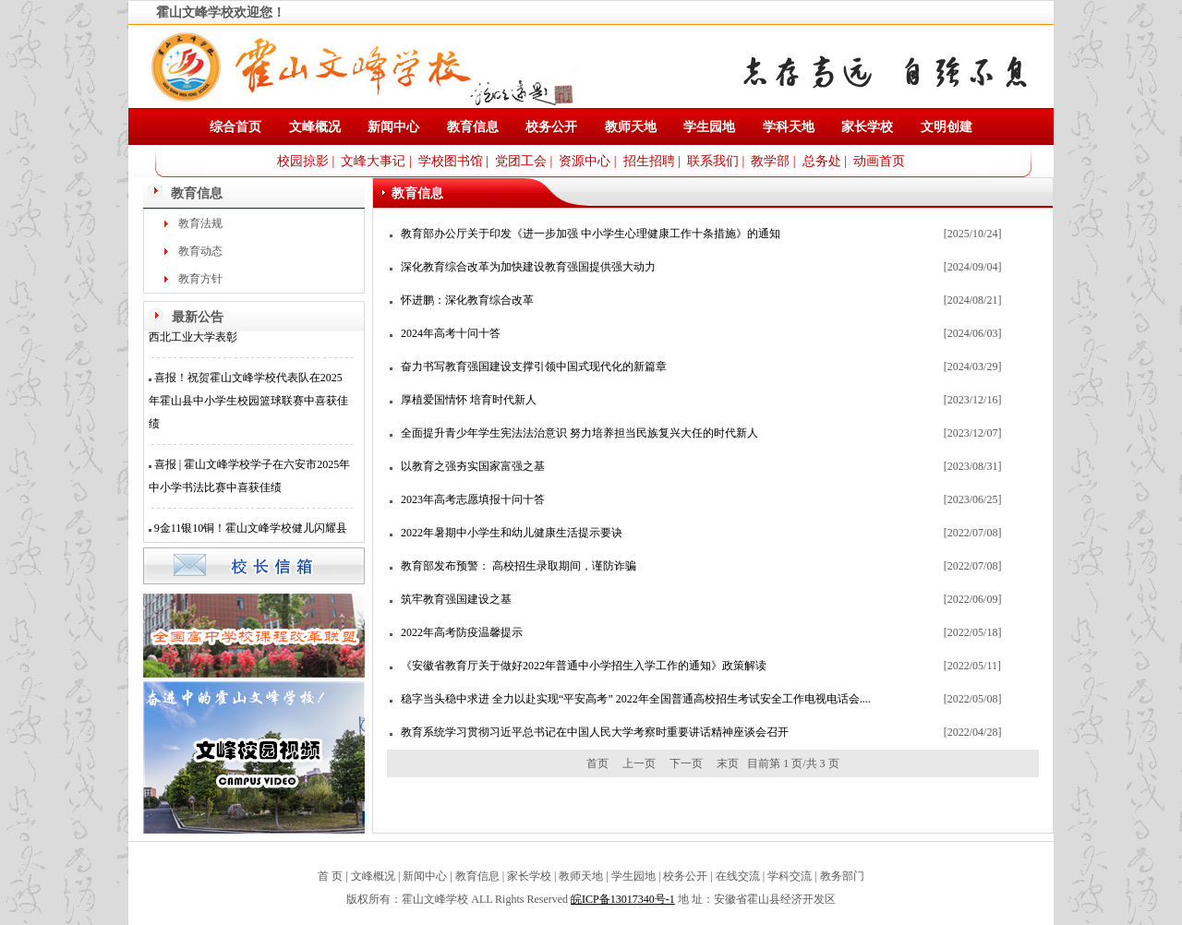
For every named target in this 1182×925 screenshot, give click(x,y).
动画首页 (879, 161)
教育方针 (200, 278)
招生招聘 (649, 161)
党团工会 (521, 161)
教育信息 (473, 127)
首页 (597, 763)
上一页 (639, 763)
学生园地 (709, 127)
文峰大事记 (373, 161)
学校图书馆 (450, 161)
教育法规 (200, 223)
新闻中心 (393, 127)
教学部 (770, 161)
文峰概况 (315, 127)
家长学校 (867, 127)
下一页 (686, 763)
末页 (728, 763)
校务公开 (551, 127)
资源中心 (584, 161)
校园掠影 (303, 161)
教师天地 (631, 127)
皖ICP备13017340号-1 (623, 899)
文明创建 (946, 127)
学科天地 (788, 127)
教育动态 (200, 251)
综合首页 (235, 127)
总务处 (821, 161)
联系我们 (713, 161)
